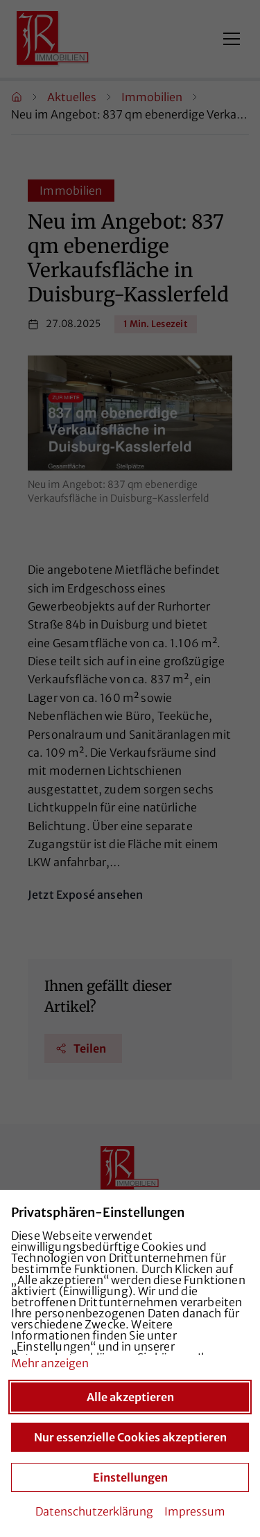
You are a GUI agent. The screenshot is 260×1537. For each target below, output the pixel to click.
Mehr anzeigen (50, 1363)
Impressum (194, 1511)
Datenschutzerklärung (94, 1511)
